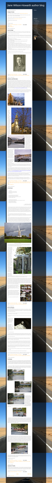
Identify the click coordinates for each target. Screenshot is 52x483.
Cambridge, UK (12, 26)
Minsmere (17, 304)
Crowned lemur (11, 355)
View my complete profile (39, 37)
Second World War (27, 75)
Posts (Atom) (12, 475)
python (25, 355)
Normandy (19, 75)
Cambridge (16, 461)
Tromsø (29, 182)
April (36, 29)
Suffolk (26, 304)
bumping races (11, 461)
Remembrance (22, 75)
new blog (10, 25)
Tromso (27, 182)
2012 (35, 33)
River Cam (26, 461)
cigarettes (12, 75)
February (36, 31)
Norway (15, 182)
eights (24, 461)
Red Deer (20, 304)
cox (22, 461)
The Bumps (10, 359)
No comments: (20, 24)
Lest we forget (10, 30)
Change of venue (37, 21)
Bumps (14, 461)
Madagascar (22, 355)
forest (10, 304)
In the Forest (10, 188)
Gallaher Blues (16, 75)
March (36, 30)
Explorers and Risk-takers (13, 78)
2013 (35, 19)
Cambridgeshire (20, 461)
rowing (29, 461)
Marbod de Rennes (13, 304)
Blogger (29, 480)
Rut (21, 304)
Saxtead (24, 304)
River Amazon (17, 182)
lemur (14, 355)
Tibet (25, 182)
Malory (10, 182)
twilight (8, 183)
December (36, 20)
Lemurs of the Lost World (18, 355)
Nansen (12, 182)
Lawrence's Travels (11, 465)
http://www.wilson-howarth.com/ (24, 13)
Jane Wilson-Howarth (40, 36)
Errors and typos (11, 307)
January (36, 32)
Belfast (10, 75)
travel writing (28, 355)
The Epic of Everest (22, 182)
